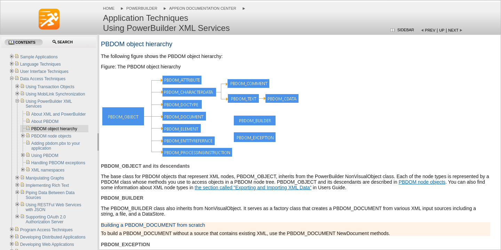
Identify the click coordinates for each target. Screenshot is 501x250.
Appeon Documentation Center (202, 8)
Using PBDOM (44, 155)
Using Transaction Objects (50, 86)
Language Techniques (40, 64)
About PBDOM (45, 121)
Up (441, 30)
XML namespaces (48, 170)
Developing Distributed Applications (53, 237)
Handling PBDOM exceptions (58, 162)
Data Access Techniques (43, 78)
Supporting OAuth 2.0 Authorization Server (46, 219)
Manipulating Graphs (45, 178)
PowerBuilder (141, 8)
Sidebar (405, 30)
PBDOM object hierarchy (54, 128)
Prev (430, 30)
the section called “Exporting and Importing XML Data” (253, 187)
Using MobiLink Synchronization (55, 94)
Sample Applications (39, 57)
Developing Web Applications (47, 244)
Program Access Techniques (46, 229)
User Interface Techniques (44, 71)
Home (108, 8)
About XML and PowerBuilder (58, 114)
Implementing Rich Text (47, 185)
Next (453, 30)
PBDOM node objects (422, 182)
